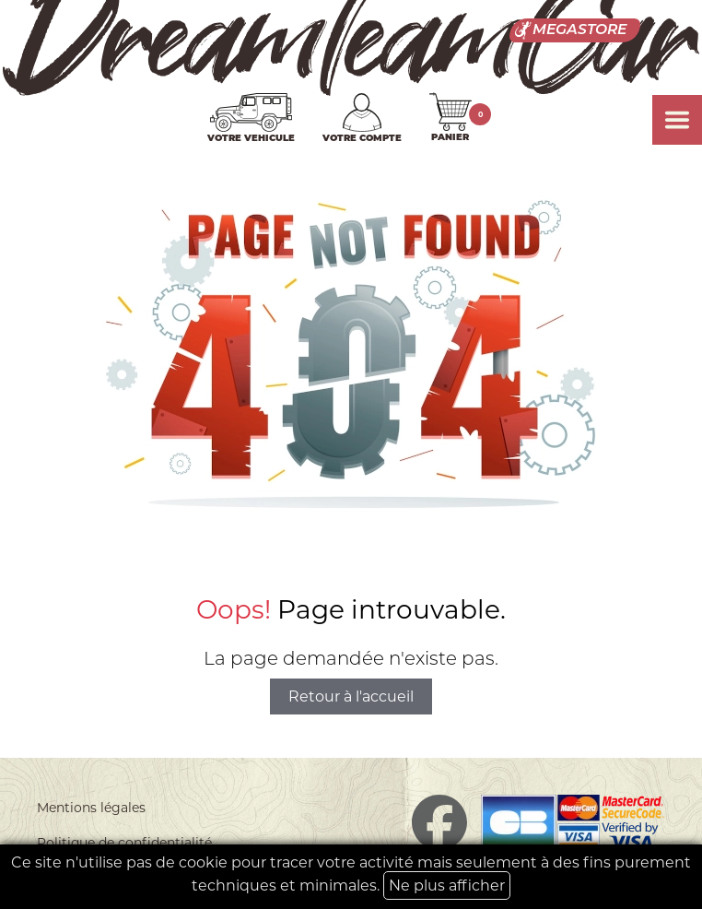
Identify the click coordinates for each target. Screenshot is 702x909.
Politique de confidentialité (124, 842)
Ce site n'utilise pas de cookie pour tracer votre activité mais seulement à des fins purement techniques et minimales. (351, 877)
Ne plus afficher (447, 885)
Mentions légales (91, 807)
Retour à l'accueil (351, 696)
